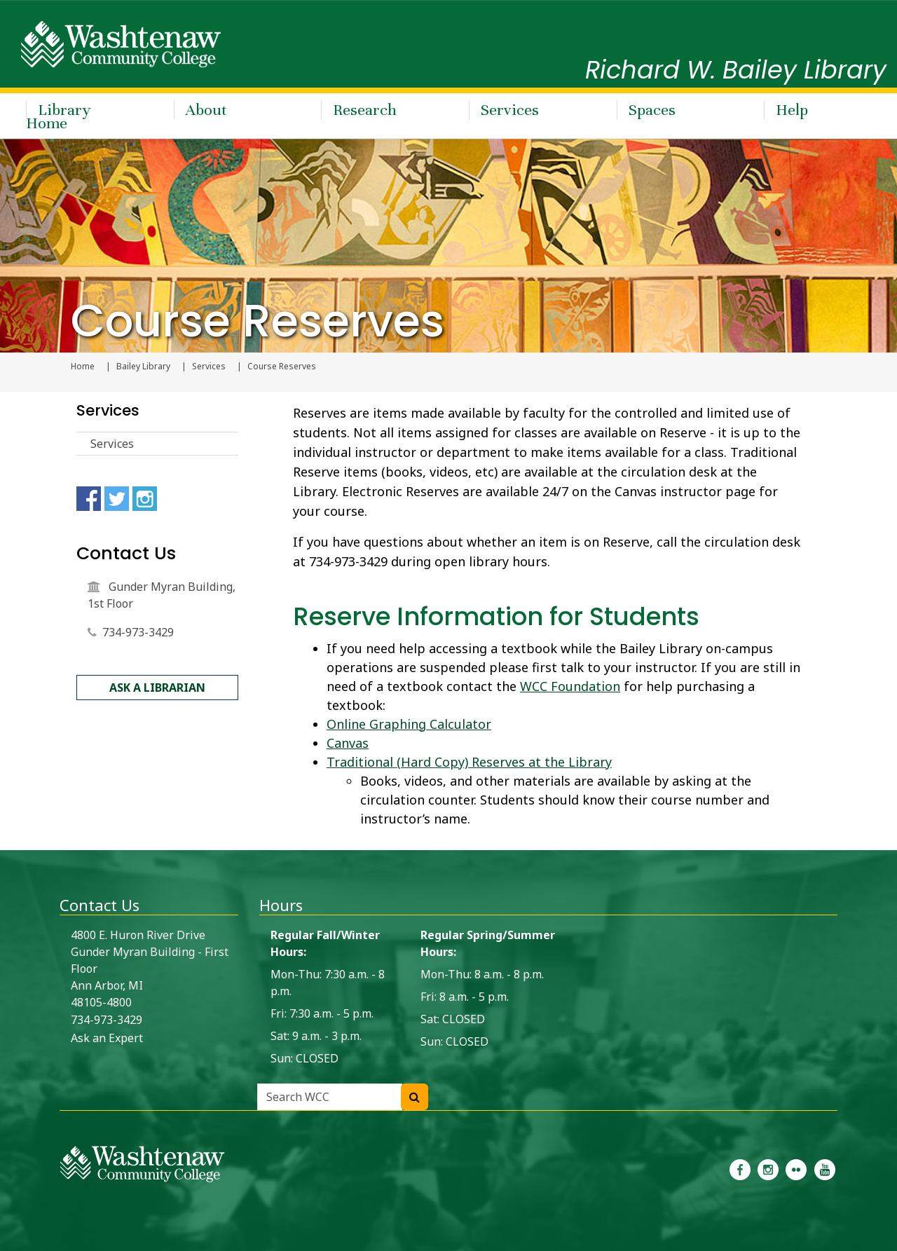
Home (83, 366)
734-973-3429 (138, 632)
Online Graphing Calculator (409, 724)
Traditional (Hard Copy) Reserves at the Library (469, 761)
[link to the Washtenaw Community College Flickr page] (796, 1168)
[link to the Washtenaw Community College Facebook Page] (740, 1168)
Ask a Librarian (157, 687)
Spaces (652, 109)
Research (365, 109)
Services (510, 109)
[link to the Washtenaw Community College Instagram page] (768, 1168)
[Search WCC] (414, 1096)
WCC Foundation (570, 686)
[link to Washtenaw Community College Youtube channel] (824, 1168)
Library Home (58, 116)
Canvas (348, 742)
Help (792, 109)
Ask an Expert (107, 1038)
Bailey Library (143, 366)
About (206, 109)
